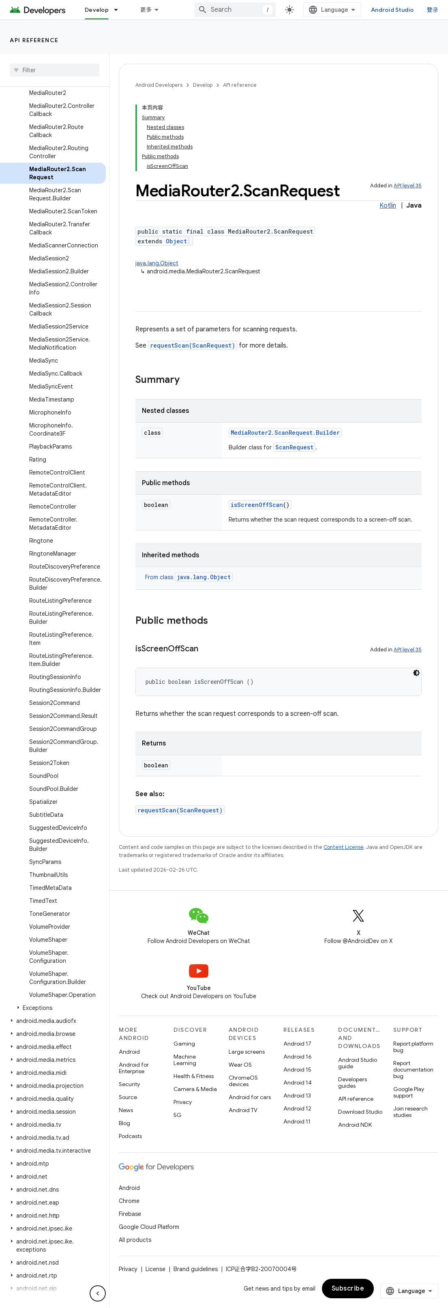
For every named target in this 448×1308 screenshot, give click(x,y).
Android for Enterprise (134, 1068)
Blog (124, 1123)
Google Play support (408, 1092)
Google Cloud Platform (149, 1227)
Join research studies (410, 1112)
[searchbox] (54, 70)
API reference (34, 40)
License (155, 1269)
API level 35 (408, 185)
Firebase (130, 1214)
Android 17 (297, 1043)
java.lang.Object (156, 263)
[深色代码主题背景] (416, 673)
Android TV (243, 1110)
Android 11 (297, 1121)
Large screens (247, 1051)
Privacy (183, 1102)
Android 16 (297, 1056)
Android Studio (392, 9)
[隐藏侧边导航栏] (98, 1293)
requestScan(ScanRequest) (192, 345)
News (126, 1110)
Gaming (184, 1043)
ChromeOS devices (243, 1081)
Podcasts (130, 1136)
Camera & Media (195, 1089)
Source (128, 1097)
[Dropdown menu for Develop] (120, 9)
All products (135, 1240)
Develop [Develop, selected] (97, 9)
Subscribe (348, 1288)
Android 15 (297, 1069)
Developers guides (352, 1082)
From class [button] (189, 577)
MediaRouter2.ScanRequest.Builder (285, 432)
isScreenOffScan (257, 505)
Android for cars (250, 1097)
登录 (433, 9)
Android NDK (355, 1124)
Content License (344, 847)
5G (178, 1115)
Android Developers (158, 85)
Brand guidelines (196, 1269)
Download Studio (360, 1111)
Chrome (129, 1201)
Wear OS (240, 1064)
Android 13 (297, 1095)
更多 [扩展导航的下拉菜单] (146, 9)
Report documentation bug (413, 1069)
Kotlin (387, 206)
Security (129, 1084)
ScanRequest (294, 447)
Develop (202, 85)
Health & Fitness (194, 1076)
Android (129, 1051)
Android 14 (297, 1082)
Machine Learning (185, 1060)
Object (176, 241)
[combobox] (235, 9)
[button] (53, 1007)
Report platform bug (413, 1047)
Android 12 (297, 1108)
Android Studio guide (357, 1063)
